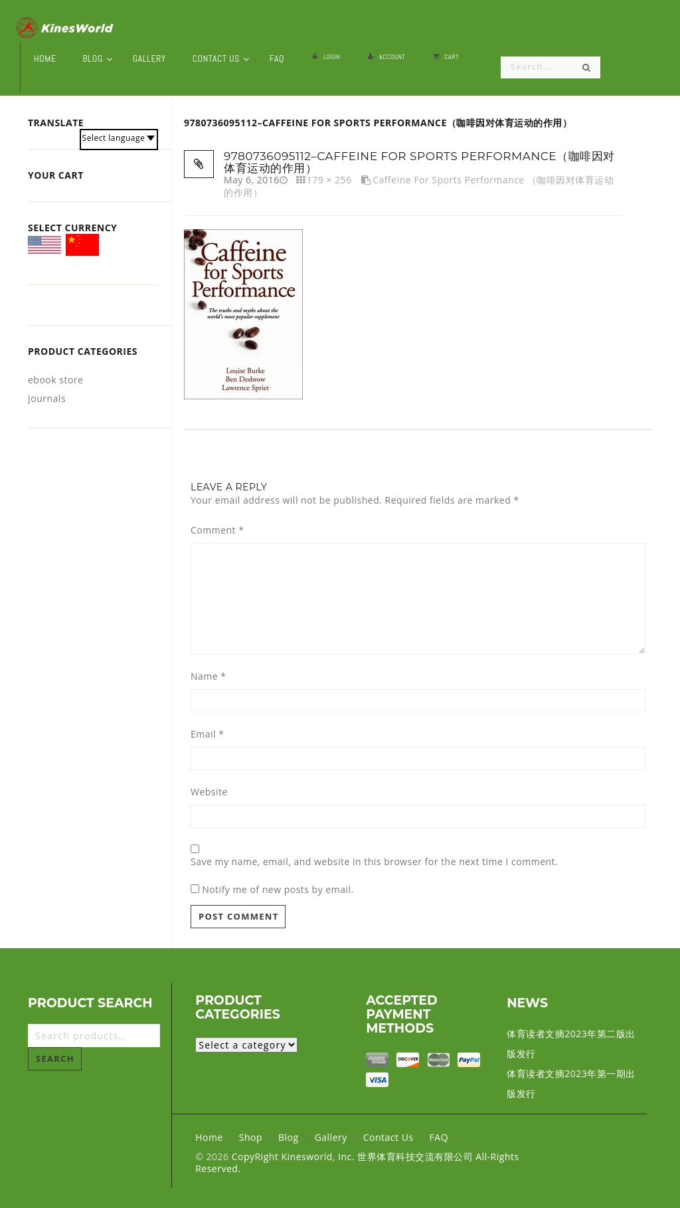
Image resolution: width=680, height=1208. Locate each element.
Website (209, 792)
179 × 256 (329, 179)
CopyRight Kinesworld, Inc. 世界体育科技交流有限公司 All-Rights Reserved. (357, 1162)
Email (207, 734)
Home (209, 1137)
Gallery (331, 1137)
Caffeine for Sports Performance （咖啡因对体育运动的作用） (419, 186)
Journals (47, 398)
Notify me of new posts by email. (278, 889)
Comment (217, 530)
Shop (250, 1137)
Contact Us (388, 1137)
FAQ (439, 1137)
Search (55, 1058)
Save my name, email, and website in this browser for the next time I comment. (374, 862)
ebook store (55, 379)
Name (208, 676)
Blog (288, 1137)
